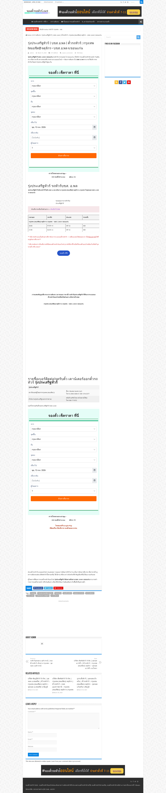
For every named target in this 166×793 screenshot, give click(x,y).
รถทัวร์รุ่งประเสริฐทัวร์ (43, 596)
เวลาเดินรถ (55, 596)
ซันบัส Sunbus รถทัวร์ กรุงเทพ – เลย (51, 29)
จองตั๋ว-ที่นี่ (64, 253)
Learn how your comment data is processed (65, 761)
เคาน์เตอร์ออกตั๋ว (88, 22)
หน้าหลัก (27, 21)
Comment (32, 711)
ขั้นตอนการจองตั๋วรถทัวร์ (70, 22)
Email (30, 739)
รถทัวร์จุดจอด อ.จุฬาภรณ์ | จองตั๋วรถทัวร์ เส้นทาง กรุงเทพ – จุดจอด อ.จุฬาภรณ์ (42, 662)
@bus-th (70, 177)
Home (28, 35)
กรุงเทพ (33, 593)
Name (30, 732)
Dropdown (58, 2)
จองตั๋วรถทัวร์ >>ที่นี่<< (39, 22)
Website (30, 746)
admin (32, 53)
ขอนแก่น (58, 593)
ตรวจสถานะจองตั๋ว (103, 22)
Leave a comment (67, 53)
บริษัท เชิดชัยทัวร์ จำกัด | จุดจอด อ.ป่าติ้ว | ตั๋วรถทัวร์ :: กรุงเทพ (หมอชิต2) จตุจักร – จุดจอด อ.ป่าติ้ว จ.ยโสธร (85, 663)
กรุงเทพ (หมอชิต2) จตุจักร (45, 593)
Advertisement (48, 2)
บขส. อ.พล (31, 596)
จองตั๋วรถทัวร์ (33, 572)
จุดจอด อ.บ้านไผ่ (78, 593)
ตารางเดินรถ (55, 22)
